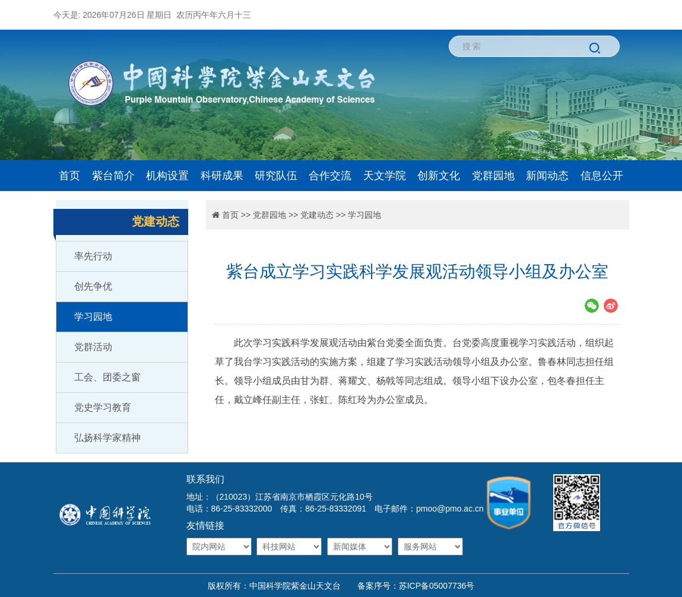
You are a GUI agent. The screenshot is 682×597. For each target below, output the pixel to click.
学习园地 (93, 317)
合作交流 (330, 176)
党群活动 (93, 347)
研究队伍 (276, 176)
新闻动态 (547, 176)
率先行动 (93, 256)
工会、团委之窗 (107, 377)
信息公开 (602, 176)
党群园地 (493, 176)
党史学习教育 (102, 407)
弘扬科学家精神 (107, 438)
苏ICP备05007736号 (437, 585)
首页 (69, 176)
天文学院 (384, 176)
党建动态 (317, 215)
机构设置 (167, 176)
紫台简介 (113, 176)
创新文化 (438, 176)
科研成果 (222, 176)
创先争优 (93, 286)
